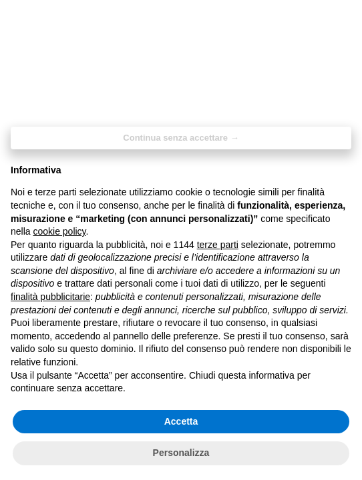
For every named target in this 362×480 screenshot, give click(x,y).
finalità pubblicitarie (50, 296)
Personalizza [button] (181, 452)
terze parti (217, 244)
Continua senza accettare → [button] (180, 138)
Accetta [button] (181, 421)
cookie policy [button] (59, 231)
